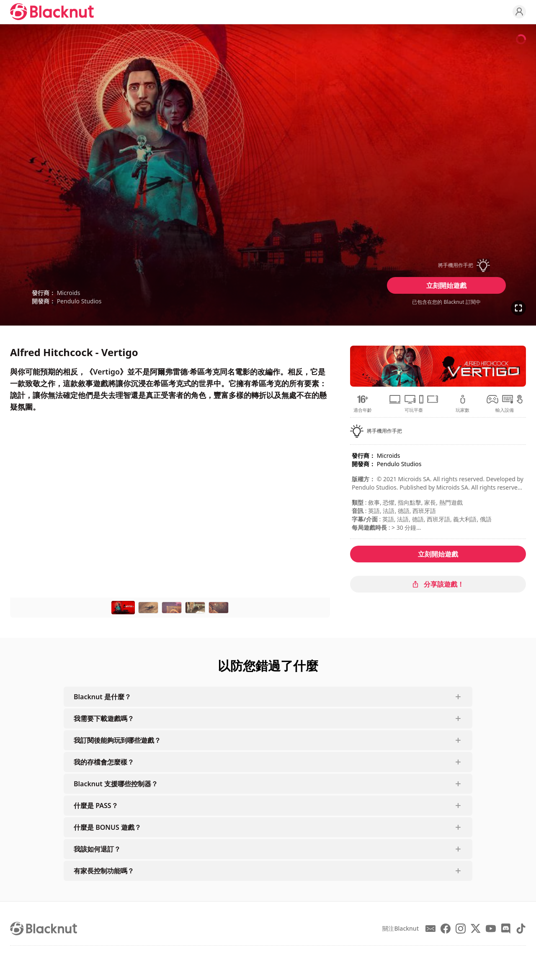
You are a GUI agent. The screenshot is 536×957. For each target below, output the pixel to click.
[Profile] (519, 11)
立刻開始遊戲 (446, 285)
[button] (446, 265)
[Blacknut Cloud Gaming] (52, 11)
